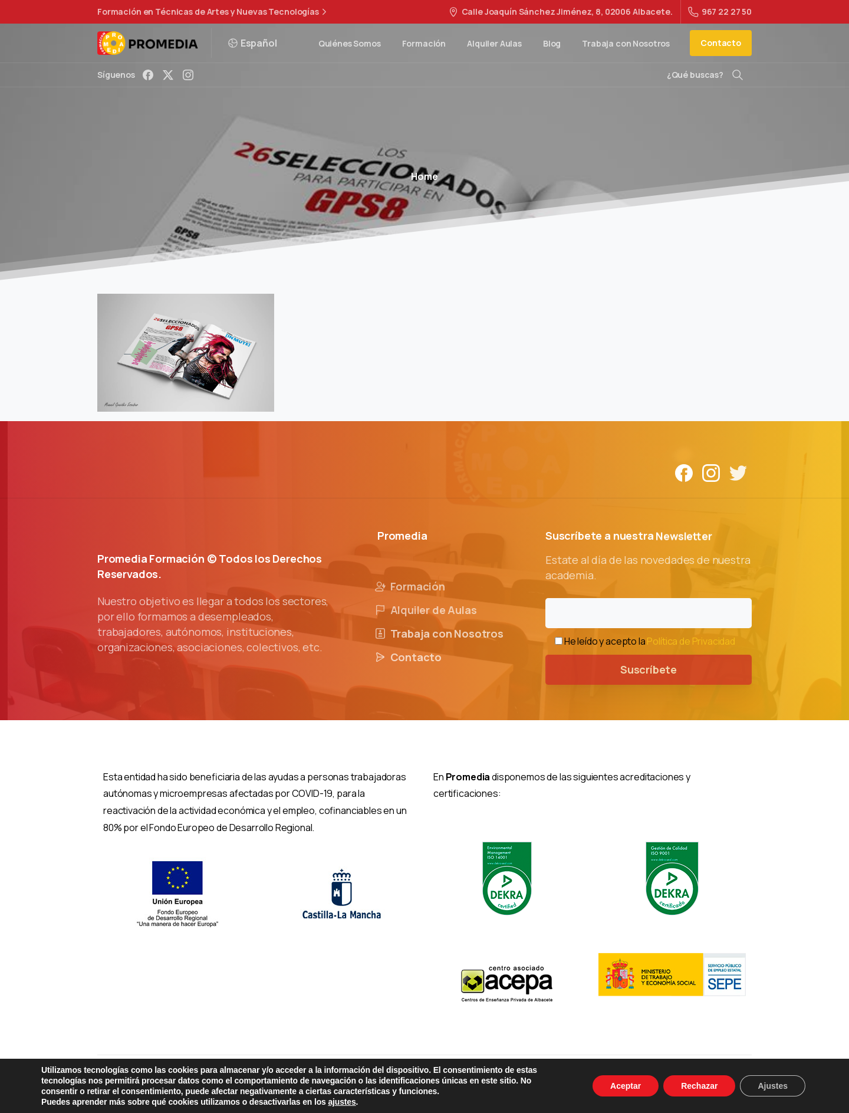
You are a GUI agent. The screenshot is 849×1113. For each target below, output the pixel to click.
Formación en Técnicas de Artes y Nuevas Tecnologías (213, 11)
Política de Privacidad (691, 641)
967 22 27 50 (720, 11)
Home (424, 176)
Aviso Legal (331, 1083)
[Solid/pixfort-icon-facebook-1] (683, 482)
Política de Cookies (500, 1083)
